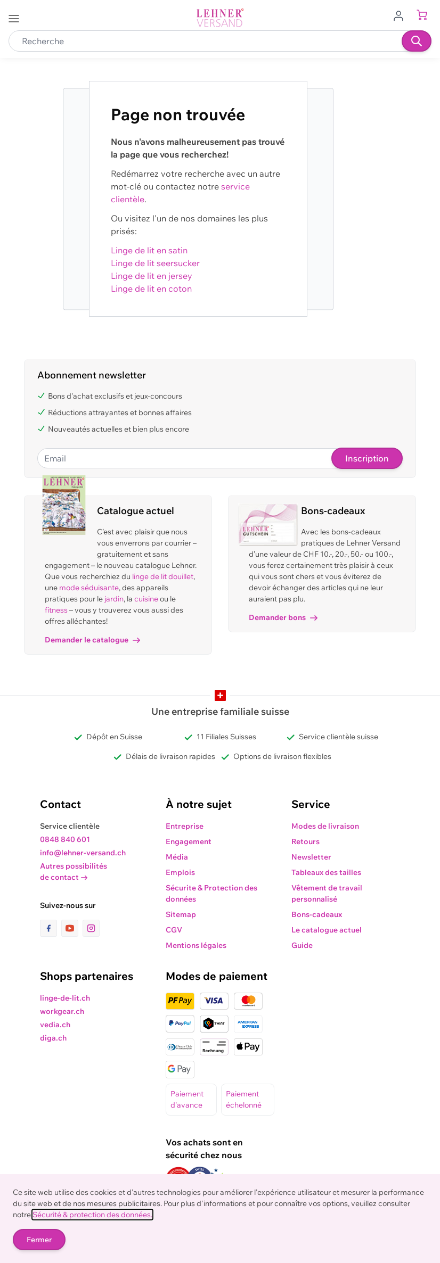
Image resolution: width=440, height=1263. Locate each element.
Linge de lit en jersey (151, 275)
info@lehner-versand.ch (83, 852)
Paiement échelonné (244, 1099)
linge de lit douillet (162, 576)
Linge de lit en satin (149, 250)
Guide (302, 945)
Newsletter (311, 857)
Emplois (180, 872)
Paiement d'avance (186, 1099)
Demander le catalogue (92, 640)
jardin (114, 599)
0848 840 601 (65, 839)
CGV (174, 930)
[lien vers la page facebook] (50, 928)
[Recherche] (416, 41)
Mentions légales (196, 945)
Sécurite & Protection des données (211, 893)
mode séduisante (89, 587)
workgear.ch (62, 1011)
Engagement (188, 841)
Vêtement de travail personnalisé (326, 893)
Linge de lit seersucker (155, 263)
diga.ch (53, 1038)
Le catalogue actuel (326, 930)
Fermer (39, 1239)
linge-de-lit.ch (65, 998)
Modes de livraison (325, 826)
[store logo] (220, 18)
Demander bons (283, 617)
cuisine (146, 599)
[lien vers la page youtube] (72, 928)
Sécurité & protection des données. (92, 1214)
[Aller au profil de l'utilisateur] (401, 15)
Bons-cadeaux (316, 914)
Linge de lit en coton (151, 288)
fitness (56, 610)
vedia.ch (55, 1024)
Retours (305, 841)
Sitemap (181, 914)
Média (177, 857)
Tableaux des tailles (326, 872)
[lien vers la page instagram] (91, 928)
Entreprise (184, 826)
